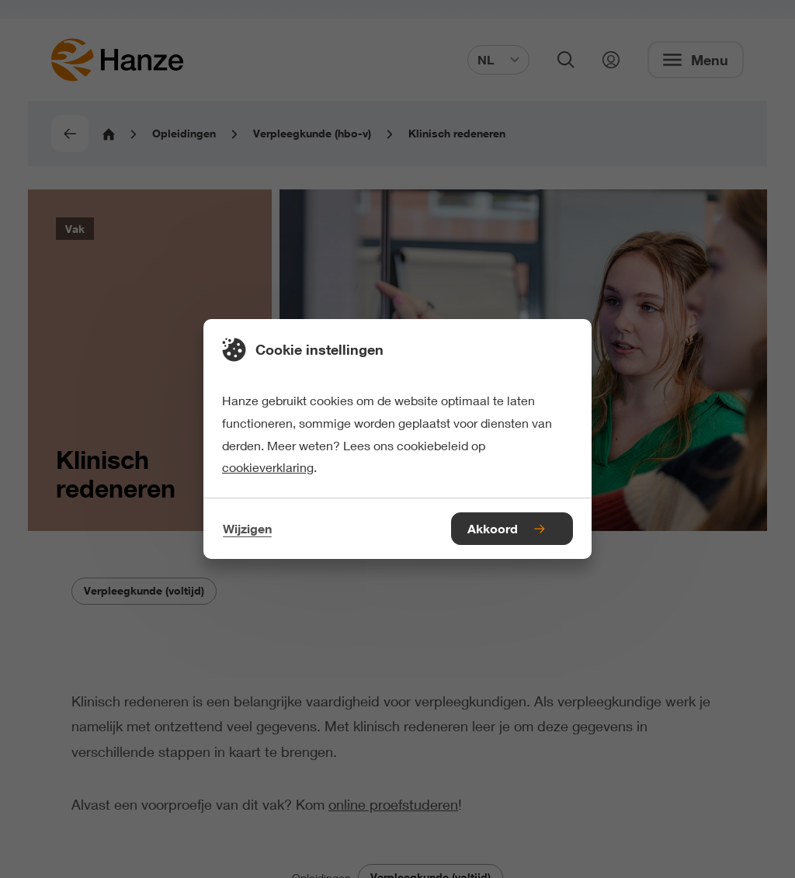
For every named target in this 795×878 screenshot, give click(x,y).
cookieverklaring (268, 467)
